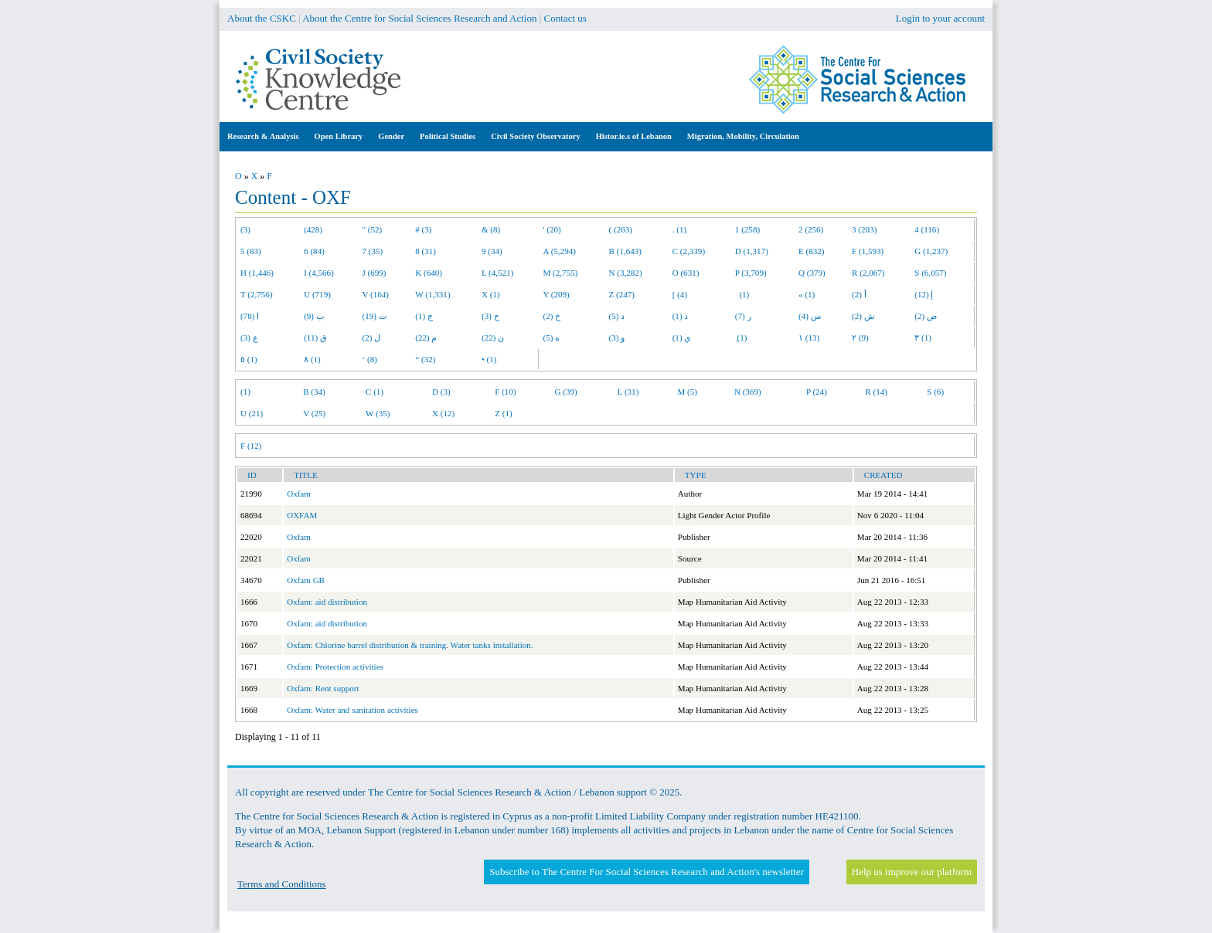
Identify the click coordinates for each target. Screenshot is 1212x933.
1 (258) (747, 229)
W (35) (378, 413)
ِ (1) (741, 337)
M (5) (688, 391)
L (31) (628, 391)
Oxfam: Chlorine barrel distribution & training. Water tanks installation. (410, 645)
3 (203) (864, 229)
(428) (313, 229)
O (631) (686, 272)
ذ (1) (680, 316)
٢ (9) (860, 337)
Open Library (339, 136)
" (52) (373, 229)
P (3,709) (751, 272)
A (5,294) (559, 251)
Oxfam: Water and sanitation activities (352, 709)
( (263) (620, 229)
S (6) (935, 391)
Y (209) (556, 294)
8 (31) (425, 251)
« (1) (806, 294)
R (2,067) (868, 272)
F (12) (250, 445)
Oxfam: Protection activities (335, 666)
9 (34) (492, 251)
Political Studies (447, 136)
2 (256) (810, 229)
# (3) (423, 229)
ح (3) (490, 316)
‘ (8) (370, 359)
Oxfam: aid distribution (327, 601)
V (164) (376, 294)
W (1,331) (432, 294)
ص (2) (925, 316)
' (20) (552, 229)
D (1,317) (751, 251)
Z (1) (503, 413)
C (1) (374, 391)
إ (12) (923, 294)
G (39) (566, 391)
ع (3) (249, 337)
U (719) (317, 294)
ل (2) (372, 337)
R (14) (876, 391)
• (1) (489, 359)
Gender (391, 136)
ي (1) (682, 337)
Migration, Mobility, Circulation (743, 136)
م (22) (426, 337)
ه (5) (551, 337)
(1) (742, 294)
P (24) (816, 391)
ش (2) (863, 316)
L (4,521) (497, 272)
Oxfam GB (306, 580)
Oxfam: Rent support (323, 688)
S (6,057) (930, 272)
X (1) (491, 294)
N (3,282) (625, 272)
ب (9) (314, 316)
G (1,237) (931, 251)
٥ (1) (248, 359)
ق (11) (315, 337)
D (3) (441, 391)
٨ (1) (312, 359)
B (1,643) (625, 251)
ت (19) (374, 316)
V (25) (314, 413)
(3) (245, 229)
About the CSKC (261, 18)
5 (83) (250, 251)
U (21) (251, 413)
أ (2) (859, 294)
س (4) (809, 316)
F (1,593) (867, 251)
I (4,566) (319, 272)
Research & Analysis (263, 136)
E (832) (811, 251)
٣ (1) (922, 337)
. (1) (679, 229)
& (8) (491, 229)
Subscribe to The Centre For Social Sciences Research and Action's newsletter (646, 871)
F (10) (505, 391)
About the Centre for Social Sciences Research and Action (419, 18)
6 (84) (314, 251)
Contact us (565, 18)
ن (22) (493, 337)
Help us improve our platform (912, 871)
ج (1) (424, 316)
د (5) (617, 316)
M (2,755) (560, 272)
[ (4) (679, 294)
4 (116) (926, 229)
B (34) (314, 391)
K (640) (428, 272)
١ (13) (808, 337)
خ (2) (552, 316)
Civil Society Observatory (535, 136)
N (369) (747, 391)
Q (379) (812, 272)
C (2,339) (688, 251)
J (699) (374, 272)
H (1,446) (257, 272)
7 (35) (373, 251)
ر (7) (743, 316)
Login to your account (940, 18)
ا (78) (249, 316)
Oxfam (299, 493)
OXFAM (302, 515)
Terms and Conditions (281, 884)
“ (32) (425, 359)
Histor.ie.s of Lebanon (634, 136)
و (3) (617, 337)
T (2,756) (256, 294)
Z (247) (622, 294)
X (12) (443, 413)
